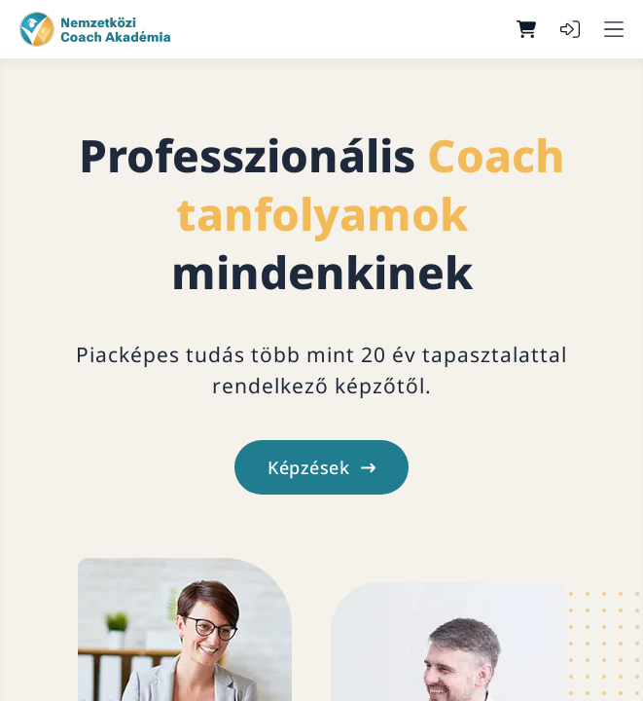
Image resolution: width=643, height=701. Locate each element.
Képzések (321, 467)
